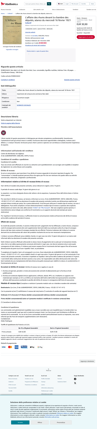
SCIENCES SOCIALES (24, 105)
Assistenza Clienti (62, 381)
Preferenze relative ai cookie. (65, 413)
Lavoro (43, 384)
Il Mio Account (12, 384)
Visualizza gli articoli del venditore (35, 45)
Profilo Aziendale (45, 378)
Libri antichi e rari (38, 9)
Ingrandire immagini (12, 49)
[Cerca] (49, 3)
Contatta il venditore (8, 80)
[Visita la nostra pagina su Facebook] (75, 379)
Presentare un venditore (31, 384)
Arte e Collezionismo (58, 9)
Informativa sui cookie (46, 394)
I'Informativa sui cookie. (52, 415)
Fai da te (60, 378)
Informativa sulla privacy (47, 388)
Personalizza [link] (61, 422)
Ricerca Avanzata (6, 9)
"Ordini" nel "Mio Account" (41, 208)
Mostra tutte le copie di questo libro (37, 51)
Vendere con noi (91, 9)
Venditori (75, 9)
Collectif (10, 13)
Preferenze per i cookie (47, 391)
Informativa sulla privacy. (51, 417)
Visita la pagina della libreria (10, 123)
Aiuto (92, 4)
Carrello (10, 391)
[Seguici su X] (75, 383)
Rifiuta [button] (40, 422)
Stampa (43, 381)
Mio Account (75, 4)
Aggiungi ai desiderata (87, 361)
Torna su (48, 370)
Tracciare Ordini (12, 388)
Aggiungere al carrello (85, 37)
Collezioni (22, 9)
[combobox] (35, 3)
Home (3, 13)
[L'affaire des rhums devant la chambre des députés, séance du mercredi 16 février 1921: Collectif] (12, 30)
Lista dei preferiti (30, 32)
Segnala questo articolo (72, 80)
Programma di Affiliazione (31, 381)
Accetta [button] (20, 422)
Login (67, 4)
